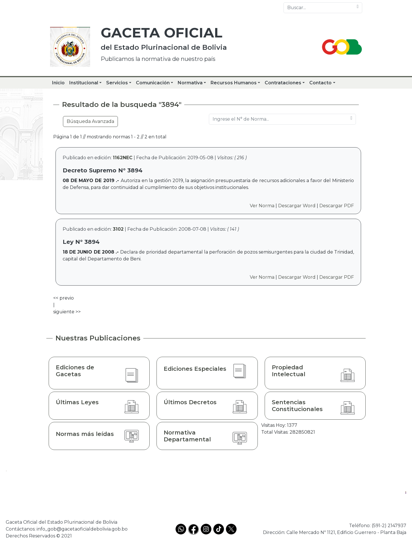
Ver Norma (262, 205)
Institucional (83, 82)
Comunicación (153, 82)
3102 (118, 229)
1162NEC (122, 157)
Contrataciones (283, 82)
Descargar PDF (336, 205)
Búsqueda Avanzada (90, 121)
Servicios (117, 82)
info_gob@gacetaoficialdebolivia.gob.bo (82, 529)
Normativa (190, 82)
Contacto (320, 82)
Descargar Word (297, 205)
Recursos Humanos (234, 82)
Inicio (58, 82)
